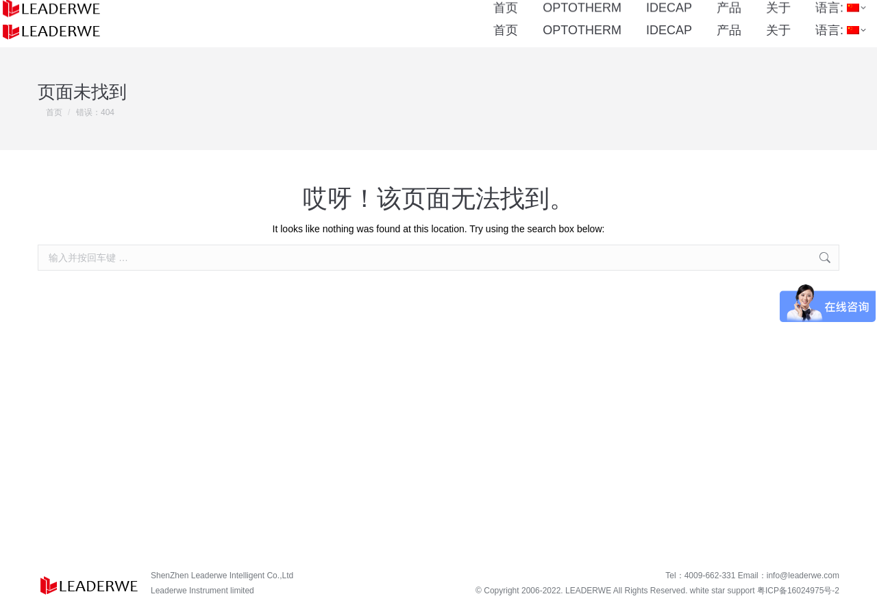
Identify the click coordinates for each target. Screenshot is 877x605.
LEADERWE (588, 590)
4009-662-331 (352, 6)
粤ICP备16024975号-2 (798, 590)
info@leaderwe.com (803, 575)
